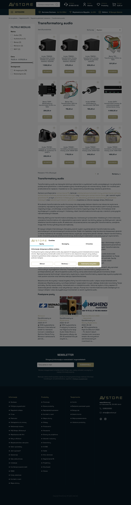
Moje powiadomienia (79, 418)
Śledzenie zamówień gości (81, 406)
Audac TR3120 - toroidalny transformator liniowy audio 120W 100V (113, 148)
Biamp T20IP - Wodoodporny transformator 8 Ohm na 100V (47, 104)
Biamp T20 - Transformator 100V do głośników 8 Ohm (69, 103)
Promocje (46, 402)
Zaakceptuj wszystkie (88, 264)
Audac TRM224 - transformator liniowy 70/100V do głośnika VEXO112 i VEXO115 (69, 58)
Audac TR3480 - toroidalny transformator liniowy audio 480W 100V (69, 148)
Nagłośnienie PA (48, 459)
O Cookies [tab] (89, 244)
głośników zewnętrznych (97, 198)
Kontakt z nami (16, 479)
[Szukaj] (48, 4)
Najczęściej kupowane (50, 410)
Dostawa (14, 402)
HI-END (45, 447)
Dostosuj (66, 264)
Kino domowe (48, 455)
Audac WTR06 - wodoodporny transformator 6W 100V (91, 103)
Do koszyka (47, 71)
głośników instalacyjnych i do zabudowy (70, 198)
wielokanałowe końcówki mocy (89, 193)
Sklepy (45, 422)
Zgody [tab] (41, 244)
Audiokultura (20, 39)
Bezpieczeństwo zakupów (19, 443)
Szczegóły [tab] (65, 244)
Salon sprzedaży (16, 447)
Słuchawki (46, 467)
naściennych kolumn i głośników (63, 200)
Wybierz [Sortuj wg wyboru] (109, 30)
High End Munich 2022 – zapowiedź (90, 317)
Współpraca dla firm (17, 434)
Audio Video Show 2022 (69, 316)
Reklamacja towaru (17, 426)
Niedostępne (20, 74)
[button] (88, 4)
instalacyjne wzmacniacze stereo (92, 195)
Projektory (46, 463)
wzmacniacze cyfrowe (111, 193)
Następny (116, 174)
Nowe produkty (48, 406)
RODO (12, 471)
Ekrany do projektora (50, 434)
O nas (12, 414)
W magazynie (20, 70)
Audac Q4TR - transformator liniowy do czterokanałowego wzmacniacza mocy (112, 104)
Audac (18, 35)
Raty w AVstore (16, 439)
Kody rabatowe (16, 475)
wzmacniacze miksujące (66, 195)
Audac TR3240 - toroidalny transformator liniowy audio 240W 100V (91, 148)
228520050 (107, 408)
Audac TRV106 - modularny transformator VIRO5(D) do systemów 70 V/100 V (47, 149)
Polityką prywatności (80, 379)
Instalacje (14, 463)
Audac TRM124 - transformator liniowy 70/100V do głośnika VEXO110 (91, 58)
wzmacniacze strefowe (47, 195)
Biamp (17, 42)
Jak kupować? (16, 451)
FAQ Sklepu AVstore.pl (18, 430)
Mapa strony (15, 483)
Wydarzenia (64, 320)
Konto (74, 402)
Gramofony (47, 443)
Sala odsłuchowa (17, 459)
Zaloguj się (75, 410)
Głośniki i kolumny (49, 439)
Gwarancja (14, 455)
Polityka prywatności (18, 406)
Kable (45, 451)
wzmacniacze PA (62, 193)
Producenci (42, 320)
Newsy (84, 323)
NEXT (17, 49)
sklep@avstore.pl (109, 413)
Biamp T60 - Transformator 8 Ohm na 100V (112, 58)
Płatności (14, 418)
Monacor (18, 46)
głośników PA (43, 198)
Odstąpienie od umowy (19, 422)
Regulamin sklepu (17, 410)
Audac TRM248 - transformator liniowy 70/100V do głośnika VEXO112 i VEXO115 (47, 58)
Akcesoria (46, 430)
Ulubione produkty (78, 422)
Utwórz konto (76, 414)
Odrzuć (42, 264)
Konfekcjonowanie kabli (19, 467)
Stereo (45, 471)
